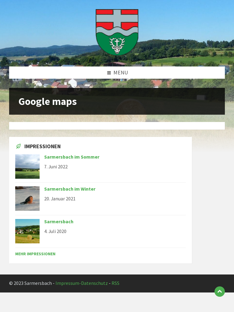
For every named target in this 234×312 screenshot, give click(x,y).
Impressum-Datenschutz (81, 283)
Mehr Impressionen (35, 253)
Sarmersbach (58, 221)
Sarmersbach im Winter (69, 189)
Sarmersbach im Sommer (71, 157)
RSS (115, 283)
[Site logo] (117, 53)
